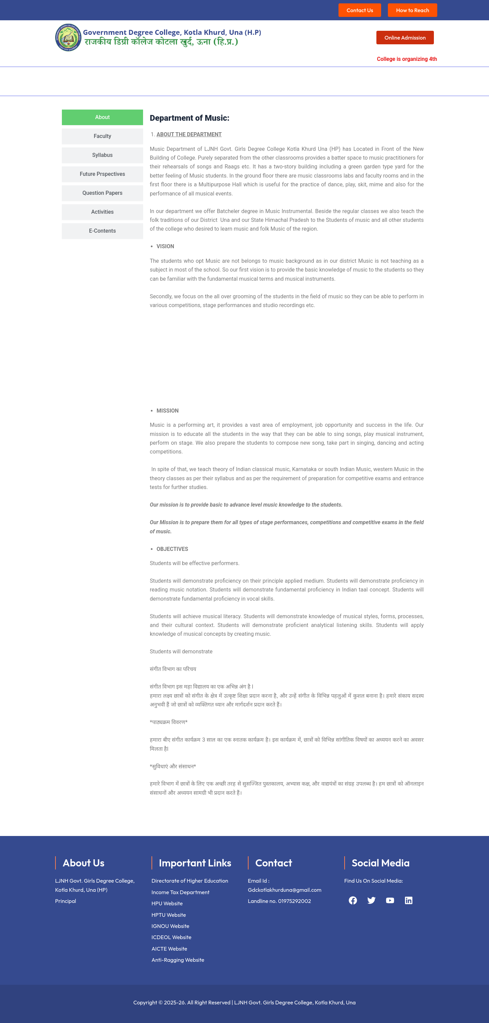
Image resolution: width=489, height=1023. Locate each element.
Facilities (212, 78)
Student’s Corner (258, 78)
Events (344, 78)
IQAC (178, 78)
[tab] (102, 112)
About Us (103, 78)
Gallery (377, 78)
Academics (143, 78)
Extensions (307, 78)
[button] (103, 79)
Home (72, 78)
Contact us (411, 78)
